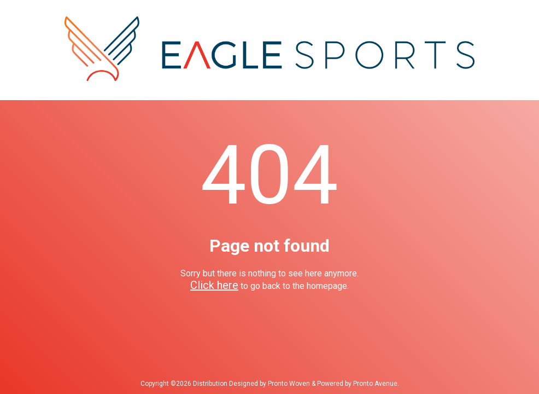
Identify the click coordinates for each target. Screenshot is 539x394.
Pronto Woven (289, 383)
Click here (214, 285)
